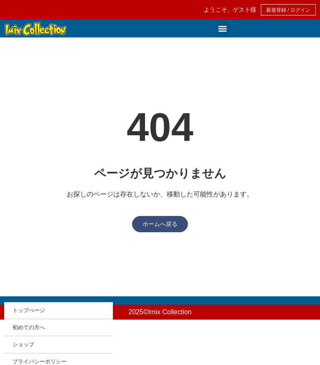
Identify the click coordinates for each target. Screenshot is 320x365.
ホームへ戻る (160, 224)
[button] (222, 28)
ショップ (23, 344)
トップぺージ (28, 310)
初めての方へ (28, 327)
